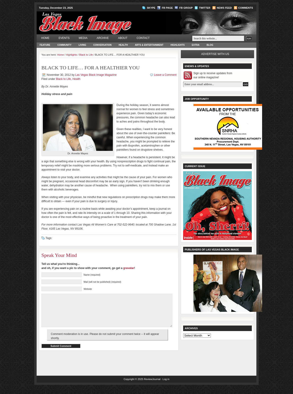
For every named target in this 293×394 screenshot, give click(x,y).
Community (64, 45)
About (122, 38)
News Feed (224, 7)
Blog (210, 45)
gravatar (128, 268)
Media (83, 38)
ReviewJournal (152, 386)
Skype (151, 7)
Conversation (102, 45)
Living (82, 45)
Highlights (178, 45)
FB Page (167, 7)
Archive (103, 38)
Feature (45, 45)
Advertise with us (215, 54)
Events (64, 38)
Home (45, 38)
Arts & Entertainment (149, 45)
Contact (143, 38)
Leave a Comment (165, 74)
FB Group (186, 7)
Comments (245, 7)
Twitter (204, 7)
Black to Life (86, 54)
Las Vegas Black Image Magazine (103, 19)
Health (123, 45)
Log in (166, 386)
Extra (196, 45)
